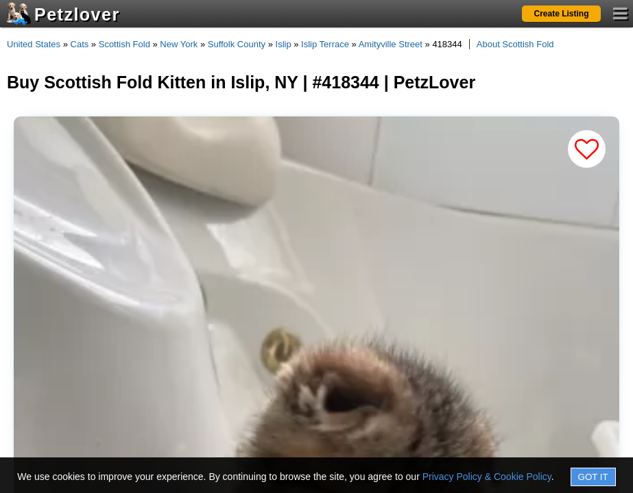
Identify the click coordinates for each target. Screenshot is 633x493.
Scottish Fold (124, 44)
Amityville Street (390, 44)
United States (33, 44)
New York (179, 44)
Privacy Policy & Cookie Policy (486, 476)
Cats (80, 44)
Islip (283, 44)
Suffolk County (236, 44)
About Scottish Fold (515, 44)
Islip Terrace (325, 44)
